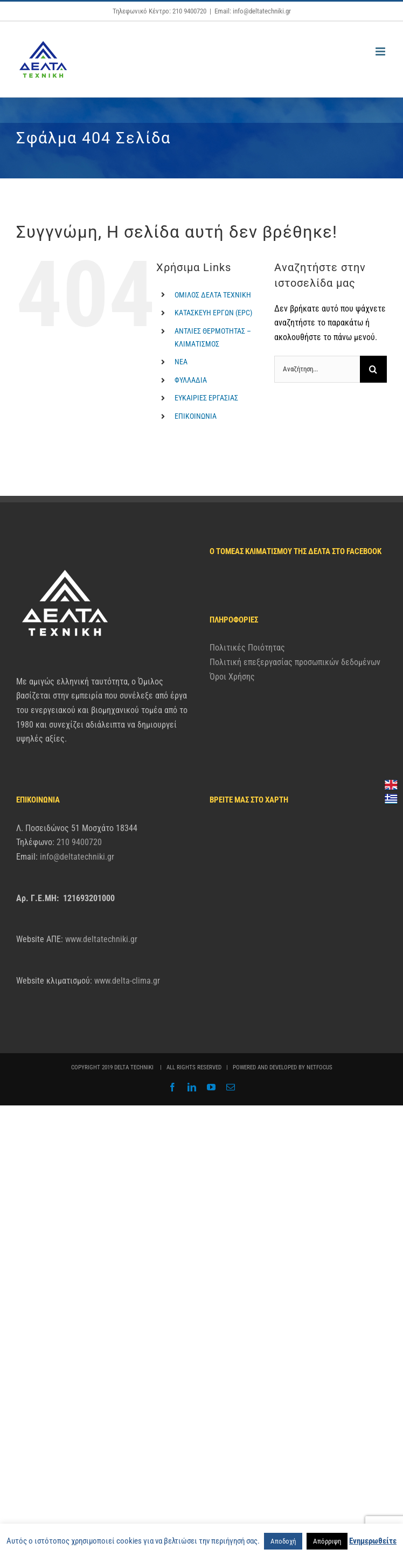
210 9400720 (79, 842)
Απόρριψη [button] (327, 1541)
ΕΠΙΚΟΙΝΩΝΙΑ (196, 416)
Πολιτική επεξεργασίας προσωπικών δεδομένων (295, 662)
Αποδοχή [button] (283, 1541)
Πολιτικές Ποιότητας (247, 647)
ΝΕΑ (181, 361)
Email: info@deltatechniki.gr (252, 11)
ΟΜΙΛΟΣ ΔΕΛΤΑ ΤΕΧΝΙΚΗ (213, 295)
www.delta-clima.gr (127, 981)
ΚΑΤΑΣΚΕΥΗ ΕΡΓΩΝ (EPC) (213, 312)
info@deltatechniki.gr (77, 857)
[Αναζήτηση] (373, 369)
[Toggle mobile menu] (381, 51)
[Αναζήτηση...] (317, 369)
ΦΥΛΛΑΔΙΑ (191, 380)
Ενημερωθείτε (373, 1541)
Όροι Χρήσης (232, 677)
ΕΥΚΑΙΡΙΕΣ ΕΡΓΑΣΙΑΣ (206, 397)
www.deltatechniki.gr (101, 939)
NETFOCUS (319, 1067)
